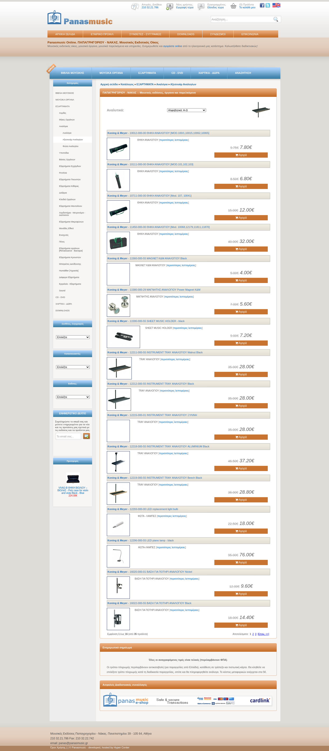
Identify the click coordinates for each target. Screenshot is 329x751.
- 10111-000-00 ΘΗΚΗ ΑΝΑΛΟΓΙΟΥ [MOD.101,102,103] (150, 164)
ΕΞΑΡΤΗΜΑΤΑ (147, 72)
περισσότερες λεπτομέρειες (174, 140)
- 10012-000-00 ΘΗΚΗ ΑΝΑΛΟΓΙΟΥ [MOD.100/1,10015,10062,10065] (158, 133)
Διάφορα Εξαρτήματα (69, 277)
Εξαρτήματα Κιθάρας (69, 186)
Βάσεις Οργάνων (67, 159)
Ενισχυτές (64, 235)
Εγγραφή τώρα (184, 7)
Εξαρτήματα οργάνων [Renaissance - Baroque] (71, 249)
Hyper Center (121, 747)
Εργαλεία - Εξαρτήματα (70, 284)
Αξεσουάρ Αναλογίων (73, 139)
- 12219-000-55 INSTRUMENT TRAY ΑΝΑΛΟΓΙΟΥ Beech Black (155, 477)
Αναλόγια (63, 126)
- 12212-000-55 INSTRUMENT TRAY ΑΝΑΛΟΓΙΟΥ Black (151, 383)
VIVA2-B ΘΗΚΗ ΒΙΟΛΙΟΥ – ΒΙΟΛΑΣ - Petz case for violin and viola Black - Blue (72, 490)
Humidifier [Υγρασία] (68, 270)
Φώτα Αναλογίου (70, 146)
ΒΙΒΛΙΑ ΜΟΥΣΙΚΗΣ (72, 72)
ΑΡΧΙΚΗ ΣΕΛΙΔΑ (65, 34)
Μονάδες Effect (66, 228)
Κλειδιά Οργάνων (67, 199)
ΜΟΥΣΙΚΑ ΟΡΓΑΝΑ (111, 72)
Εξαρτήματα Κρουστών (70, 257)
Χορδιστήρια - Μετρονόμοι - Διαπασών (72, 214)
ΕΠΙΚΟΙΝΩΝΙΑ (249, 34)
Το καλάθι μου (247, 7)
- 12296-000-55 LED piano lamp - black (141, 540)
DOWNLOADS (185, 34)
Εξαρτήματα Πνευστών (70, 179)
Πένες (62, 242)
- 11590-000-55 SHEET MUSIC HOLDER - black (146, 321)
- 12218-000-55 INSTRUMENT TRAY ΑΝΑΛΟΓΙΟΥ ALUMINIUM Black (158, 446)
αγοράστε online (172, 46)
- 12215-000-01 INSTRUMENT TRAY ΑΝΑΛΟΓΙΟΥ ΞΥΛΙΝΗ (152, 415)
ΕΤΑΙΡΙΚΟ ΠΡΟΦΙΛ (102, 34)
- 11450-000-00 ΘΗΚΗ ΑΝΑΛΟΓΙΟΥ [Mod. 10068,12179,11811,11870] (159, 227)
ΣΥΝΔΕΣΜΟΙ (218, 34)
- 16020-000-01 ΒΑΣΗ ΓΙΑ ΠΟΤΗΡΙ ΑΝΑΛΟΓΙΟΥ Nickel (150, 571)
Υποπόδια (64, 153)
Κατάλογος (127, 84)
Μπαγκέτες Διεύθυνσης (70, 264)
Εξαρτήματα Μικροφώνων (71, 222)
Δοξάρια (63, 193)
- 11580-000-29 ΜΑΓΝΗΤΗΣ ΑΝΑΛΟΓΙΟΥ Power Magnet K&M (154, 289)
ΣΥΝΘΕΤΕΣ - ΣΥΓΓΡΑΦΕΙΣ (145, 34)
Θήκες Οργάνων (67, 119)
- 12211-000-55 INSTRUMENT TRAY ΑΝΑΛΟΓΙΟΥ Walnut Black (155, 352)
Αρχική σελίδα (109, 84)
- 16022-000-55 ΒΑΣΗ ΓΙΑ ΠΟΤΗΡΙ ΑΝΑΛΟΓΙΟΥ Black (149, 603)
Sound (62, 290)
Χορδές (62, 113)
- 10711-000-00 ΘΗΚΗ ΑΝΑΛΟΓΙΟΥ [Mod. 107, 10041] (150, 195)
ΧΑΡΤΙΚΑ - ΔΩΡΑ (209, 72)
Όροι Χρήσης (58, 747)
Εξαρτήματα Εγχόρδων (70, 166)
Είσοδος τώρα (215, 7)
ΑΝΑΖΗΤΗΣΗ (243, 72)
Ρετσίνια (63, 173)
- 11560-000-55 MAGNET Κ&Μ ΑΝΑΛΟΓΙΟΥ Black (147, 258)
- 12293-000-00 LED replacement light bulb (143, 509)
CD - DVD (177, 72)
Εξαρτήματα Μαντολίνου (70, 206)
